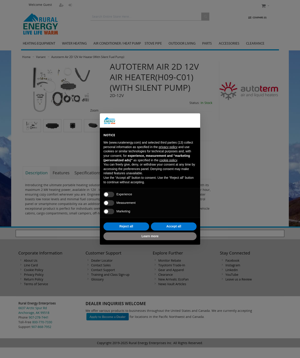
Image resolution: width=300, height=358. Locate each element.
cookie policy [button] (168, 160)
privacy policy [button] (168, 147)
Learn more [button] (150, 236)
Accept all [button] (173, 226)
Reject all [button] (126, 226)
